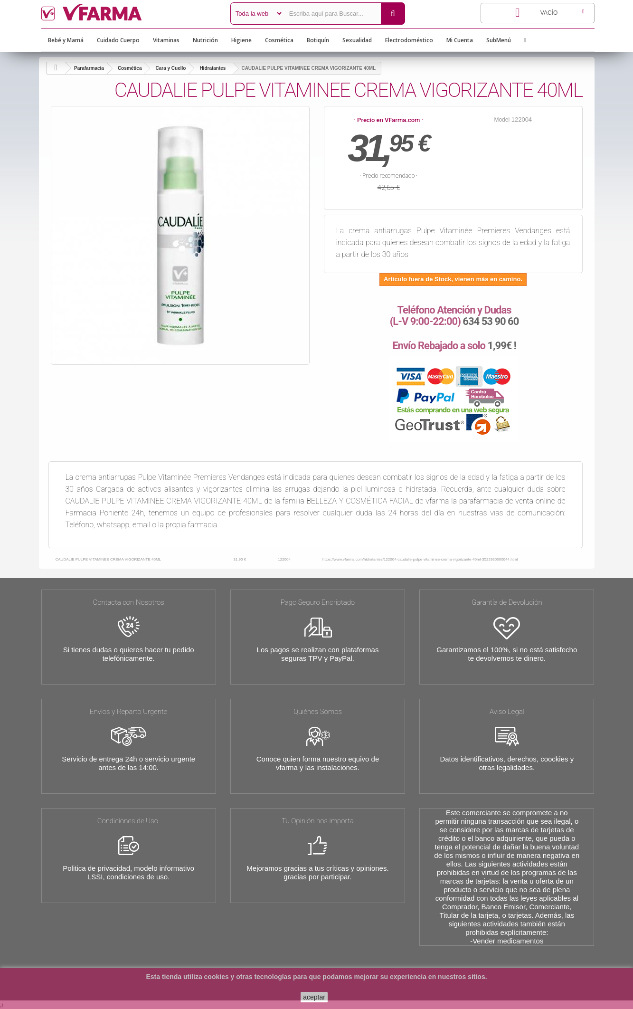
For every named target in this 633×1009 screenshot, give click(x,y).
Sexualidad (357, 40)
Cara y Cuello (170, 68)
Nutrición (205, 40)
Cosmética (279, 40)
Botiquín (318, 40)
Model (502, 119)
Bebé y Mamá (66, 40)
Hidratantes (212, 68)
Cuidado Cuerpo (118, 40)
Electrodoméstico (409, 40)
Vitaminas (166, 40)
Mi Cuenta (459, 40)
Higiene (241, 40)
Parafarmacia (89, 68)
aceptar (314, 997)
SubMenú (498, 40)
